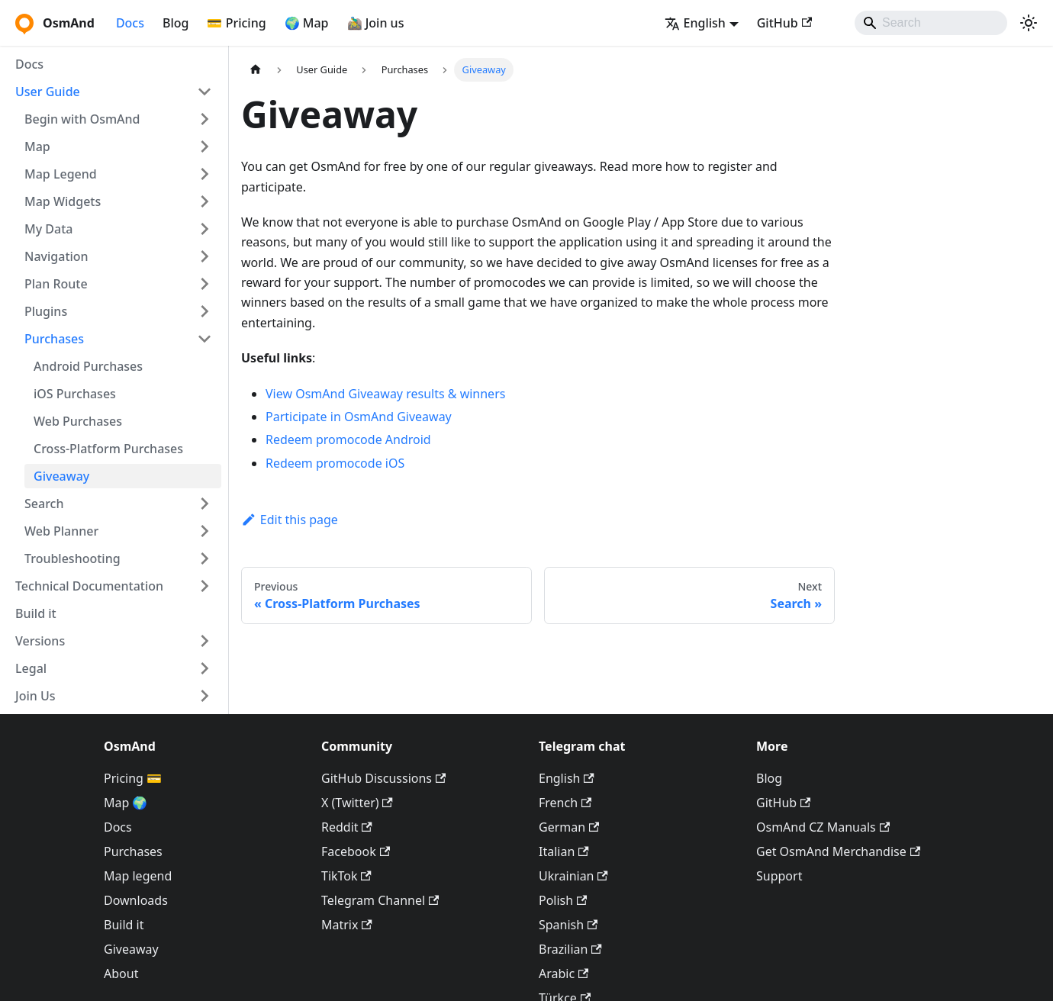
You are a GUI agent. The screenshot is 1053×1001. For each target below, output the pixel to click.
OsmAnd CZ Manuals (823, 827)
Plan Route (56, 283)
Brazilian (570, 949)
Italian (564, 851)
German (569, 827)
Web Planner (61, 531)
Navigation (56, 256)
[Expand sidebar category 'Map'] (204, 146)
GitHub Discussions (383, 778)
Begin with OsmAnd (82, 119)
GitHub (784, 22)
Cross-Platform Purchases (108, 448)
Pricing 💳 (133, 778)
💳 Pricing (236, 22)
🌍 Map (307, 22)
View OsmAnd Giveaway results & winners (385, 393)
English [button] (695, 22)
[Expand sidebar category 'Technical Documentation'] (204, 586)
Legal (31, 668)
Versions (40, 640)
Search (43, 503)
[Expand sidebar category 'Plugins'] (204, 311)
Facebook (355, 851)
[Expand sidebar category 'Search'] (204, 503)
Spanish (568, 924)
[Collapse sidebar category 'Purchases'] (204, 339)
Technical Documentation (89, 586)
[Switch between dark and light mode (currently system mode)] (1028, 23)
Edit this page (289, 519)
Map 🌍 (126, 802)
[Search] (931, 23)
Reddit (346, 827)
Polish (563, 900)
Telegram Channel (380, 900)
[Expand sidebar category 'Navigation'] (204, 256)
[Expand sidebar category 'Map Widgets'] (204, 201)
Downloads (136, 900)
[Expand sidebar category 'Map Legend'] (204, 174)
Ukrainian (573, 875)
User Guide (47, 91)
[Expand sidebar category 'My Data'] (204, 229)
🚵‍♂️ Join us (375, 22)
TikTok (346, 875)
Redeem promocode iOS (335, 463)
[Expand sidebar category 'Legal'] (204, 668)
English (566, 778)
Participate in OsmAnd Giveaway (359, 416)
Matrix (346, 924)
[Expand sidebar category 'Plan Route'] (204, 284)
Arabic (563, 973)
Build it (35, 613)
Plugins (45, 311)
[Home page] (255, 70)
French (565, 802)
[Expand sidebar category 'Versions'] (204, 641)
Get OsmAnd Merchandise (838, 851)
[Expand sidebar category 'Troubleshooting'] (204, 558)
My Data (48, 228)
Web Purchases (78, 421)
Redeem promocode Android (348, 439)
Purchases (54, 338)
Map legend (138, 875)
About (121, 973)
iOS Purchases (75, 393)
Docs (130, 22)
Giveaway (61, 476)
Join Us (35, 695)
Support (779, 875)
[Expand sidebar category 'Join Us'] (204, 696)
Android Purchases (88, 366)
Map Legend (60, 174)
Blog (175, 22)
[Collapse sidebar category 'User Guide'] (204, 91)
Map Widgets (62, 201)
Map (37, 146)
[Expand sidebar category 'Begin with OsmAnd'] (204, 119)
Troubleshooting (72, 558)
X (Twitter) (357, 802)
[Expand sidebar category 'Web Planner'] (204, 531)
